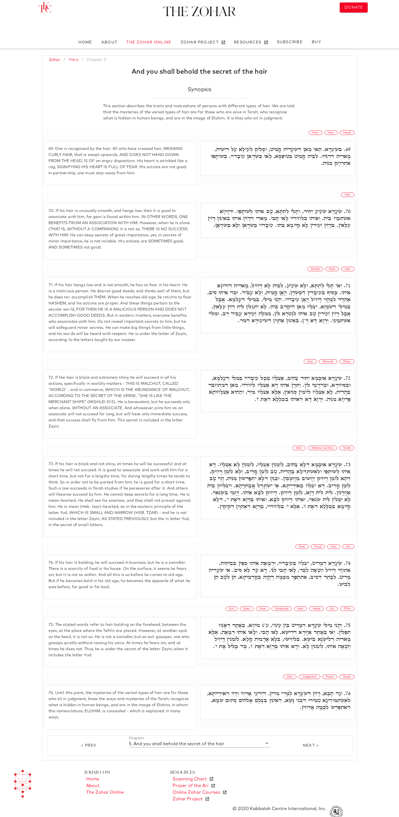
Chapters (136, 738)
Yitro (73, 60)
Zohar (54, 60)
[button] (199, 743)
